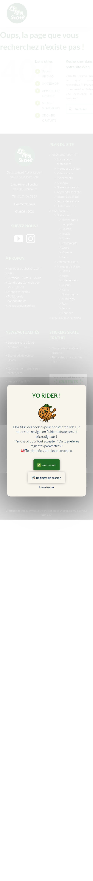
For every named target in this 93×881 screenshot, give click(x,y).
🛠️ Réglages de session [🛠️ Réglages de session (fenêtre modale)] (46, 477)
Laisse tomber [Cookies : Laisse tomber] (46, 487)
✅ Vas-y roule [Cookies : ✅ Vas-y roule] (46, 465)
